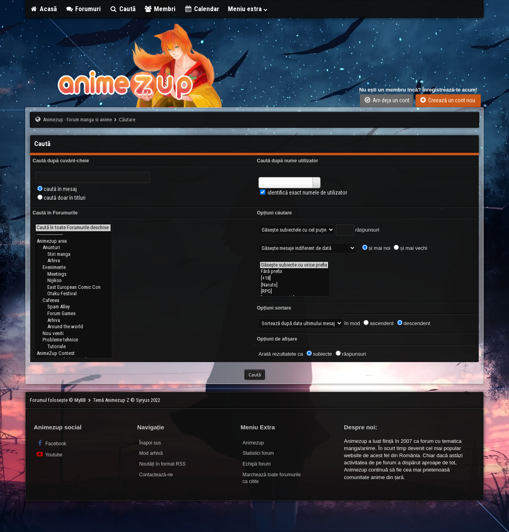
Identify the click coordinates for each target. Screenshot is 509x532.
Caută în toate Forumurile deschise (73, 227)
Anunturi (73, 247)
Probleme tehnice (73, 340)
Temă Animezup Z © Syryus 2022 (126, 400)
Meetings (73, 274)
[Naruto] (294, 285)
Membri (160, 9)
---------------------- (73, 234)
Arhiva (73, 260)
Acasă (43, 9)
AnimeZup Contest (73, 353)
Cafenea (73, 300)
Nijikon (73, 280)
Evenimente (73, 267)
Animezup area (73, 241)
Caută (122, 9)
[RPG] (294, 291)
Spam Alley (73, 307)
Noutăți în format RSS (162, 464)
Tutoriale (73, 346)
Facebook (51, 443)
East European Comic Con (73, 287)
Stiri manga (73, 254)
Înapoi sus (150, 443)
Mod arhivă (151, 453)
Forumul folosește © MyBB (58, 400)
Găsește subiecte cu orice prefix (294, 265)
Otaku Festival (73, 293)
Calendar (201, 9)
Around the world (73, 326)
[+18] (294, 278)
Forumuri (83, 9)
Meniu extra (248, 9)
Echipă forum (257, 464)
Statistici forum (258, 453)
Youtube (49, 454)
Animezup (253, 443)
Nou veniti (73, 333)
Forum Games (73, 313)
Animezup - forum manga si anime (77, 120)
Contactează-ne (156, 474)
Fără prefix (294, 271)
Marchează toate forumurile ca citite (272, 478)
